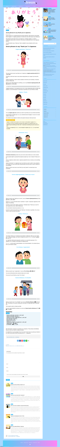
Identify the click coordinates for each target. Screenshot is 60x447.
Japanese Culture (14, 6)
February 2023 (45, 85)
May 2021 (44, 97)
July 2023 (44, 84)
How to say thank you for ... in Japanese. (14, 436)
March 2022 (45, 89)
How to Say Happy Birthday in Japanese (17, 426)
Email (7, 367)
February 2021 (45, 102)
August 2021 (45, 92)
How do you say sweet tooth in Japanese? (18, 395)
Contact (34, 6)
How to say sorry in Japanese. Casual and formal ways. (20, 405)
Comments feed (45, 123)
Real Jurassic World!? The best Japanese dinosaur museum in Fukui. (48, 48)
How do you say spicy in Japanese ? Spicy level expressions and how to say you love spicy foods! (49, 63)
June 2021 (44, 95)
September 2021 (45, 90)
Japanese (7, 6)
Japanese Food (28, 6)
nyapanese (44, 62)
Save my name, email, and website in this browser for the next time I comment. (17, 374)
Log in (44, 121)
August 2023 (45, 82)
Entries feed (45, 122)
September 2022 (45, 87)
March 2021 (45, 100)
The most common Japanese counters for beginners (52, 38)
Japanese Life (21, 6)
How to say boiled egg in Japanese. (13, 435)
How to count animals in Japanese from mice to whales (52, 31)
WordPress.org (45, 124)
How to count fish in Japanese (47, 52)
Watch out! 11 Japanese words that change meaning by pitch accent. (49, 72)
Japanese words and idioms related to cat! (18, 384)
